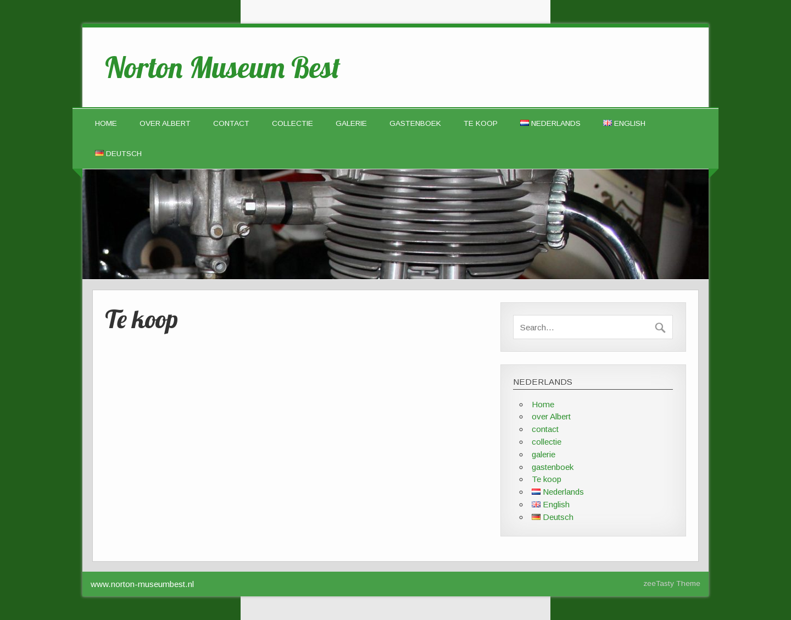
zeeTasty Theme (671, 583)
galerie (351, 123)
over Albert (165, 123)
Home (106, 123)
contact (231, 123)
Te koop (481, 123)
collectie (292, 123)
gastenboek (415, 123)
